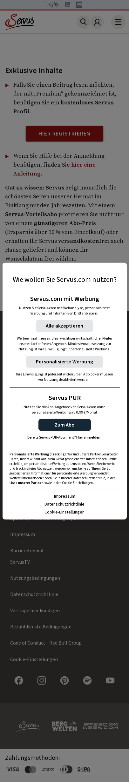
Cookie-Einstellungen (64, 512)
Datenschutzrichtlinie (64, 504)
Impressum (64, 496)
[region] (65, 391)
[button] (64, 425)
